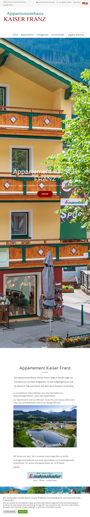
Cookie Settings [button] (9, 512)
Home (15, 34)
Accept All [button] (22, 512)
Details (16, 467)
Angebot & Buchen (76, 35)
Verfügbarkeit (42, 34)
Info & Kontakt (58, 34)
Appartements (27, 34)
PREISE (45, 194)
